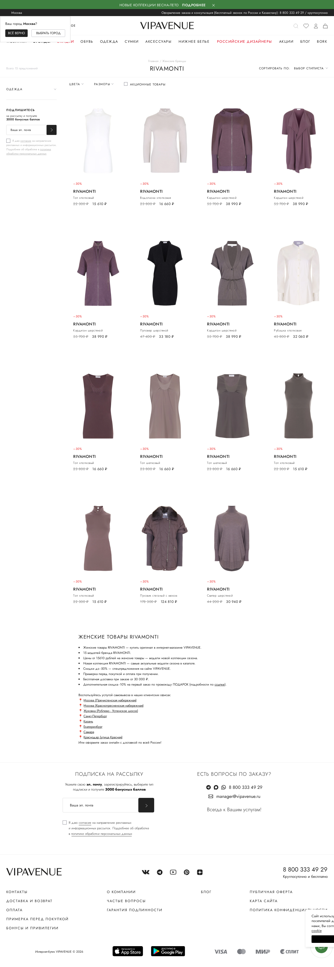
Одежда (109, 41)
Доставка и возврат (29, 900)
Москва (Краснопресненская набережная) (114, 705)
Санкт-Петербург (95, 716)
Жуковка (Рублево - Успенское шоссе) (111, 710)
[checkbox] (31, 147)
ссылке (220, 684)
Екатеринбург (93, 726)
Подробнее (194, 5)
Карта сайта (264, 900)
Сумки (132, 41)
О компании (121, 891)
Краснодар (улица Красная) (103, 737)
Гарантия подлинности (134, 909)
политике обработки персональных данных (28, 151)
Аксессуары (158, 41)
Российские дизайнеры (244, 41)
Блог (305, 41)
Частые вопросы (126, 900)
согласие (25, 141)
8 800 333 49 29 (292, 12)
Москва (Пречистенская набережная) (110, 700)
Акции (286, 41)
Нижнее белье (194, 41)
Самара (89, 732)
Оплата (14, 909)
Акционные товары (147, 84)
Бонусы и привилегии (32, 928)
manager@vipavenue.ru (238, 796)
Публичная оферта (271, 891)
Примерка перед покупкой (37, 919)
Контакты (17, 891)
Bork (322, 41)
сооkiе (235, 930)
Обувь (86, 41)
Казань (88, 721)
